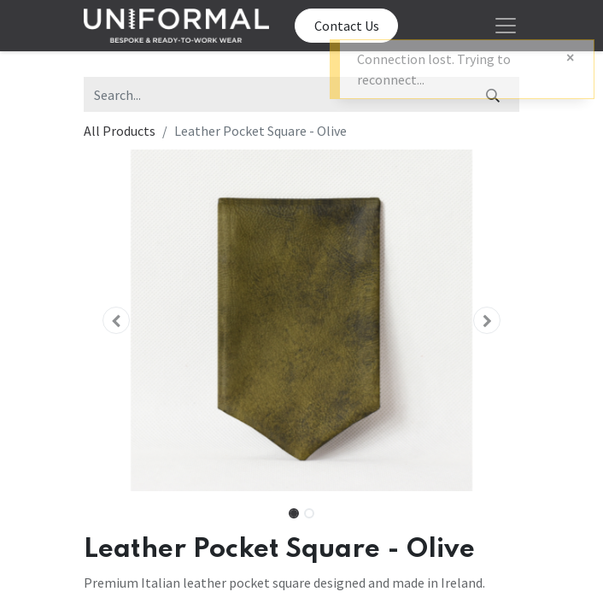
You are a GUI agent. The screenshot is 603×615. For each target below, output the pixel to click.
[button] (116, 320)
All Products (119, 130)
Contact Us (346, 25)
